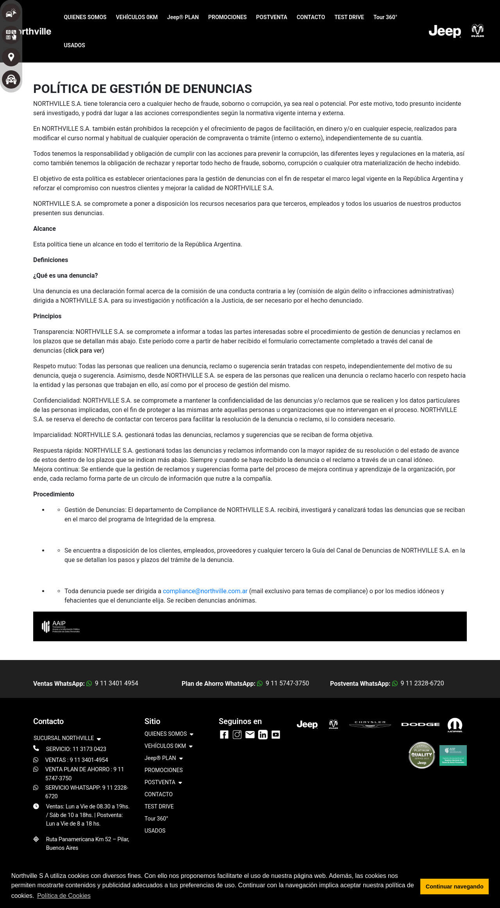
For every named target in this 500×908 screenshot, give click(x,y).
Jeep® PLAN (183, 17)
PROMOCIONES (227, 17)
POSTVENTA (272, 17)
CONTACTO (310, 17)
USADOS (74, 45)
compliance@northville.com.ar (205, 591)
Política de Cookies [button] (64, 895)
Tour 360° (385, 17)
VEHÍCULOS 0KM (137, 17)
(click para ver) (83, 350)
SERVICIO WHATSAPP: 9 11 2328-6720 (86, 792)
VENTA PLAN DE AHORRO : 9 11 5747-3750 (84, 773)
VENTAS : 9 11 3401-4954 (76, 760)
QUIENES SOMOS (85, 17)
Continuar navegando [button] (455, 886)
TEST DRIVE (349, 17)
